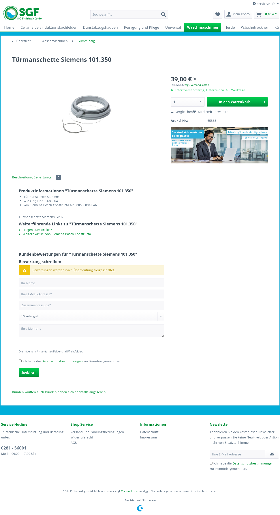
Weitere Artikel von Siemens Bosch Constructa (55, 234)
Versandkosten (130, 491)
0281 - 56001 (13, 448)
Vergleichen (182, 112)
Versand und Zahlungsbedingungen (97, 432)
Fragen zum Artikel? (35, 230)
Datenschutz (149, 432)
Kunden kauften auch (28, 392)
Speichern (28, 372)
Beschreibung (22, 177)
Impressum (148, 437)
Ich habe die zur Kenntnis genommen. (72, 361)
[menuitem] (129, 16)
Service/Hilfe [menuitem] (264, 4)
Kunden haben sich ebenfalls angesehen (75, 392)
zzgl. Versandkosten (196, 85)
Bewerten (219, 112)
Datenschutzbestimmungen (62, 361)
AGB (74, 442)
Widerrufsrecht (82, 437)
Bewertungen (47, 177)
